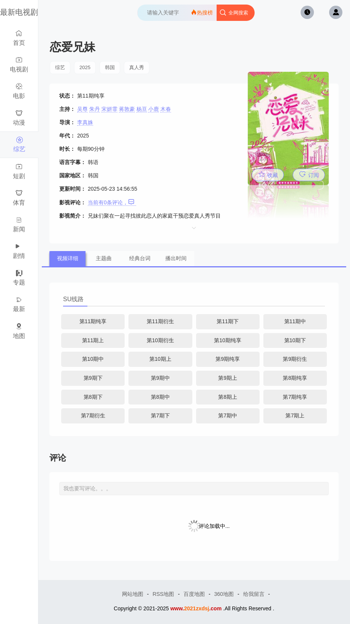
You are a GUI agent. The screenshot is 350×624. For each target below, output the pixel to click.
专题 (19, 278)
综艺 (19, 144)
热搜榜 (202, 12)
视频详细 (67, 258)
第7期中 (227, 415)
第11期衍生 (160, 321)
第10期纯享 (227, 340)
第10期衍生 (160, 340)
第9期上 (227, 378)
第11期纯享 (93, 321)
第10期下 (295, 340)
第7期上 (294, 415)
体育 (19, 198)
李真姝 (85, 122)
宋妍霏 (109, 109)
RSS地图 (163, 594)
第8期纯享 (295, 378)
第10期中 (93, 359)
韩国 (110, 67)
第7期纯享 (295, 397)
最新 (19, 304)
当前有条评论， (111, 202)
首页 (19, 38)
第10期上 (160, 359)
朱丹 (94, 109)
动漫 (19, 118)
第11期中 (295, 321)
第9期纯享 (227, 359)
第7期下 (160, 415)
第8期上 (227, 397)
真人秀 (136, 67)
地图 (19, 331)
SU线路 (73, 299)
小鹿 (153, 109)
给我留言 (253, 594)
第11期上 (93, 340)
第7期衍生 (93, 415)
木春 (165, 109)
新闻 (19, 224)
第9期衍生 (295, 359)
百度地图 (194, 594)
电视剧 (19, 64)
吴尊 (82, 109)
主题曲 (104, 258)
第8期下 (93, 397)
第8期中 (160, 397)
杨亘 (141, 109)
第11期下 (228, 321)
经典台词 (139, 258)
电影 (19, 91)
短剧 (19, 171)
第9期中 (160, 378)
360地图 (224, 594)
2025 (84, 67)
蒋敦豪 (127, 109)
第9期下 (93, 378)
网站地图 (132, 594)
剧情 (19, 251)
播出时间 (176, 258)
